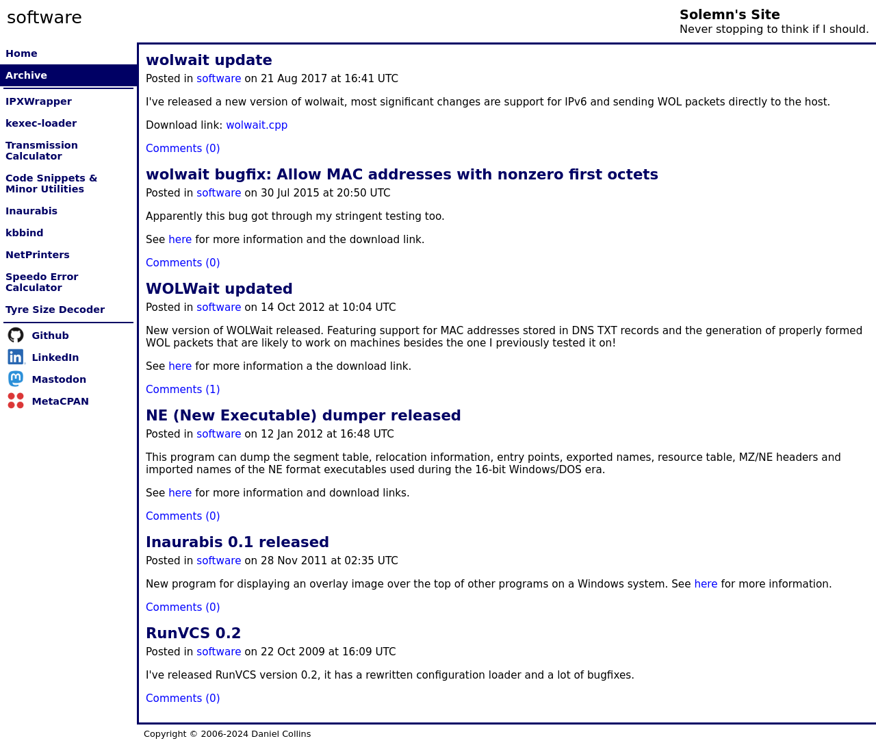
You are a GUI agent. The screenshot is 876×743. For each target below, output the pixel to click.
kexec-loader (41, 123)
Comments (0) (183, 148)
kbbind (24, 232)
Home (21, 53)
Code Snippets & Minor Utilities (51, 183)
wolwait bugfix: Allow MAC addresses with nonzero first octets (402, 174)
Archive (26, 75)
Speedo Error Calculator (41, 282)
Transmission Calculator (41, 151)
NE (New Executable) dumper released (303, 415)
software (218, 79)
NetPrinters (37, 254)
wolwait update (209, 59)
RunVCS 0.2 (194, 633)
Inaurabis (31, 210)
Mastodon (58, 379)
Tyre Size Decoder (55, 309)
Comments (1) (183, 389)
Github (49, 335)
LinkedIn (55, 357)
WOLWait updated (219, 288)
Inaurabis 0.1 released (237, 542)
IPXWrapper (38, 101)
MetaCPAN (60, 401)
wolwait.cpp (256, 125)
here (180, 240)
